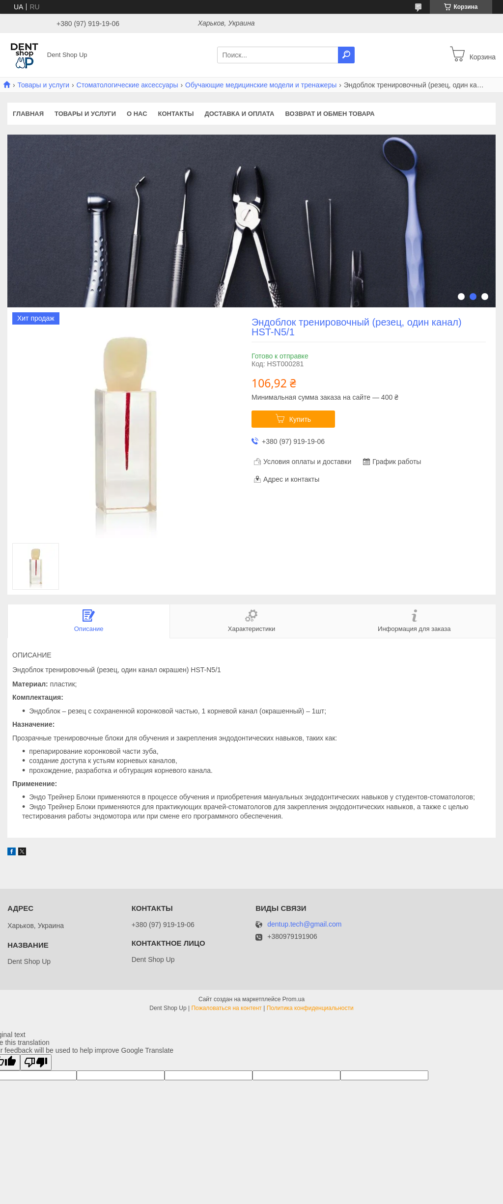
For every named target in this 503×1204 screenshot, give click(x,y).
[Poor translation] (36, 1062)
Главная (28, 113)
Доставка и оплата (239, 113)
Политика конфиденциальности (310, 1008)
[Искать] (346, 55)
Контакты (176, 113)
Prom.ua (293, 999)
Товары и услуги (43, 85)
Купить (300, 419)
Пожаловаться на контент (226, 1008)
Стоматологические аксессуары (127, 85)
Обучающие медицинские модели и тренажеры (260, 85)
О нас (137, 113)
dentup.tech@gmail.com (304, 924)
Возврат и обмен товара (330, 113)
